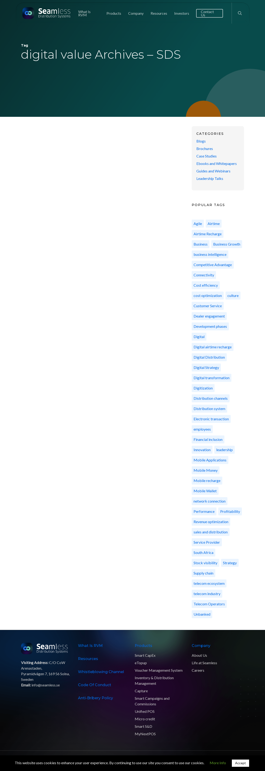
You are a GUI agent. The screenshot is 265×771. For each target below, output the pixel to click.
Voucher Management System (159, 670)
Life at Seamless (204, 662)
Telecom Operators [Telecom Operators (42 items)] (209, 604)
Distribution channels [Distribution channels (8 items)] (211, 398)
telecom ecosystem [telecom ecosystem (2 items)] (209, 583)
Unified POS (145, 711)
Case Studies (206, 156)
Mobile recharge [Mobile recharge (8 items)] (207, 480)
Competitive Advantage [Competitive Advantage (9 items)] (213, 264)
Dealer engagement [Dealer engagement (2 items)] (209, 316)
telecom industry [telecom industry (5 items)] (207, 593)
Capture (141, 691)
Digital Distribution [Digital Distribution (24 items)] (209, 357)
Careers (198, 670)
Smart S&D (143, 726)
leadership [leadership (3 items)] (224, 449)
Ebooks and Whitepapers (216, 163)
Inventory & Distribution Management (154, 680)
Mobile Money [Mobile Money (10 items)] (206, 470)
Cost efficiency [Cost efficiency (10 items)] (206, 285)
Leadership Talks (209, 178)
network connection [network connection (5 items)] (210, 501)
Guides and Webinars (213, 171)
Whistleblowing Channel (101, 672)
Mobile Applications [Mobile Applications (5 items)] (210, 460)
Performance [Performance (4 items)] (204, 511)
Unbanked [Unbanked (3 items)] (202, 614)
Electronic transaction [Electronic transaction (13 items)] (211, 419)
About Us (199, 655)
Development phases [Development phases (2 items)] (210, 326)
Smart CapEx (145, 655)
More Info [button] (218, 762)
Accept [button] (240, 763)
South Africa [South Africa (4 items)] (203, 552)
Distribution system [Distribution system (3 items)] (209, 408)
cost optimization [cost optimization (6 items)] (208, 295)
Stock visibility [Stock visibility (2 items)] (205, 562)
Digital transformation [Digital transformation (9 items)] (212, 377)
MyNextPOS (145, 734)
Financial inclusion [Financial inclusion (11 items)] (208, 439)
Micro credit (145, 719)
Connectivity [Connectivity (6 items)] (204, 275)
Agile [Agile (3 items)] (198, 223)
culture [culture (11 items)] (233, 295)
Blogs (201, 141)
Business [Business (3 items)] (201, 244)
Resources (88, 659)
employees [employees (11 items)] (202, 429)
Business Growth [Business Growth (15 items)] (226, 244)
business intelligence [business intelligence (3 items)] (210, 254)
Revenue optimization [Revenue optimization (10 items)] (211, 521)
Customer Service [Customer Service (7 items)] (208, 305)
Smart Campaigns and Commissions (152, 701)
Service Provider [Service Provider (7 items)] (207, 542)
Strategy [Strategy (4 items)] (230, 562)
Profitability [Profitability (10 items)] (230, 511)
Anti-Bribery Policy (95, 698)
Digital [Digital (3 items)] (199, 336)
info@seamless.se (46, 685)
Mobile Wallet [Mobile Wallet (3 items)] (205, 491)
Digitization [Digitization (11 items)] (203, 388)
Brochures (204, 148)
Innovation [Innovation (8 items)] (202, 449)
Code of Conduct (94, 685)
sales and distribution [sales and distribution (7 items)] (211, 532)
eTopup (141, 662)
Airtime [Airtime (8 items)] (214, 223)
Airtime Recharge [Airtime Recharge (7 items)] (208, 234)
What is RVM (90, 645)
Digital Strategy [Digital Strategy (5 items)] (206, 367)
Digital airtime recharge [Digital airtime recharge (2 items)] (213, 347)
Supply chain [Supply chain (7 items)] (203, 573)
